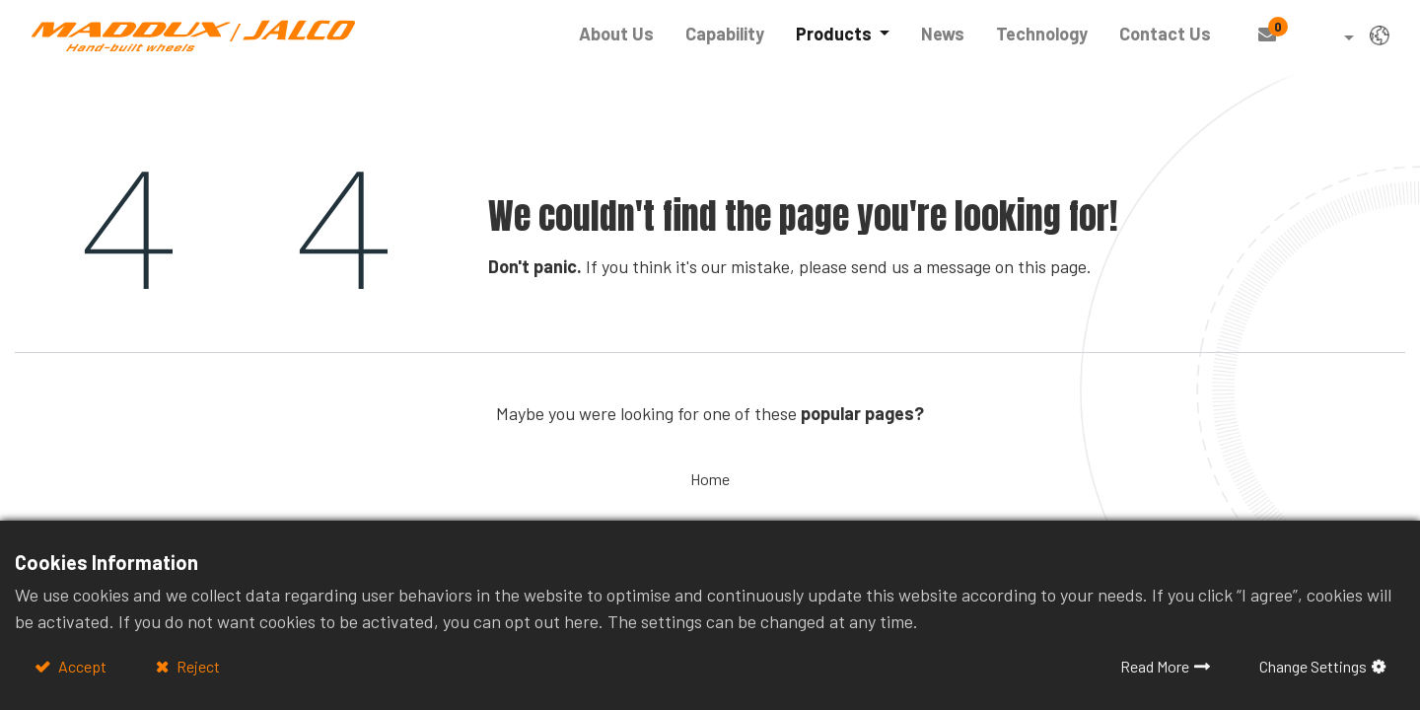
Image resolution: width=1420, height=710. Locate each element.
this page (1052, 266)
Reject (197, 666)
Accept (80, 666)
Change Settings (1313, 666)
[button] (1335, 39)
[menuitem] (616, 34)
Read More (1154, 666)
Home (710, 478)
